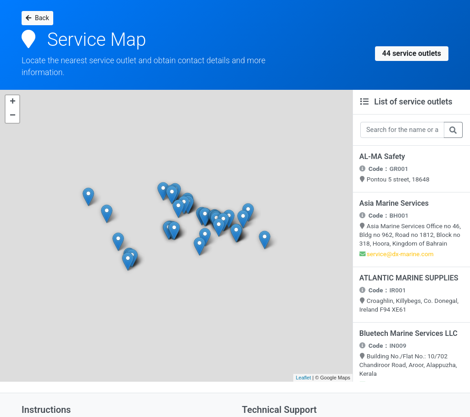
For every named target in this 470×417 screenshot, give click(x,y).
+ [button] (13, 102)
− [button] (13, 116)
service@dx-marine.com (401, 257)
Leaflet (303, 377)
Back (37, 18)
